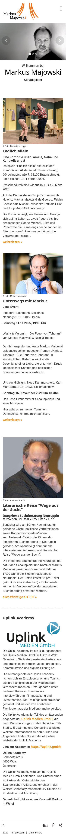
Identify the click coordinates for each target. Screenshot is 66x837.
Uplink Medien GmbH (37, 719)
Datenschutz (35, 832)
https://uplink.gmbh (46, 747)
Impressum (18, 832)
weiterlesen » (12, 242)
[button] (6, 45)
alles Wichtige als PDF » (20, 597)
